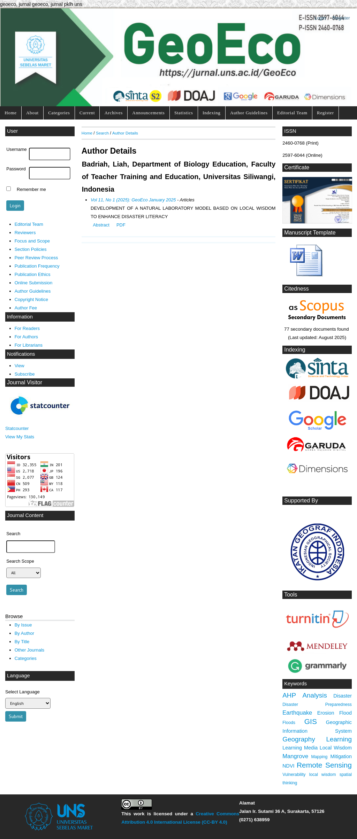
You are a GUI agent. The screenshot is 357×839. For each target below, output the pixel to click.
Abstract (101, 225)
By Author (25, 633)
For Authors (26, 336)
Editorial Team (292, 112)
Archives (114, 112)
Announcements (148, 112)
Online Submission (34, 282)
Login (320, 18)
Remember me (31, 189)
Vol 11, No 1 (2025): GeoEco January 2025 (133, 199)
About (32, 112)
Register (341, 18)
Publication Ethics (33, 274)
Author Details (125, 133)
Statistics (183, 112)
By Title (22, 641)
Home (10, 112)
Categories (59, 112)
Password (16, 169)
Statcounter (17, 428)
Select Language (22, 691)
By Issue (23, 625)
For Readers (27, 328)
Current (87, 112)
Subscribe (25, 374)
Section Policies (31, 249)
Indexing (212, 112)
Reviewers (25, 232)
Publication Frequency (37, 266)
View (19, 365)
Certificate (296, 167)
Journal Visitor (24, 382)
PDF (121, 225)
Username (16, 149)
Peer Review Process (36, 257)
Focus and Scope (32, 241)
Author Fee (26, 307)
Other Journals (29, 650)
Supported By (301, 500)
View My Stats (19, 436)
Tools (290, 595)
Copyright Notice (31, 299)
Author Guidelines (249, 112)
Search (102, 133)
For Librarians (29, 345)
